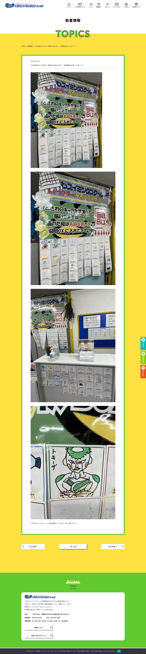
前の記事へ (113, 546)
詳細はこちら (38, 627)
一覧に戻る (73, 546)
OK (119, 651)
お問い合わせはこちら (38, 635)
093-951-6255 (37, 617)
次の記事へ (33, 546)
